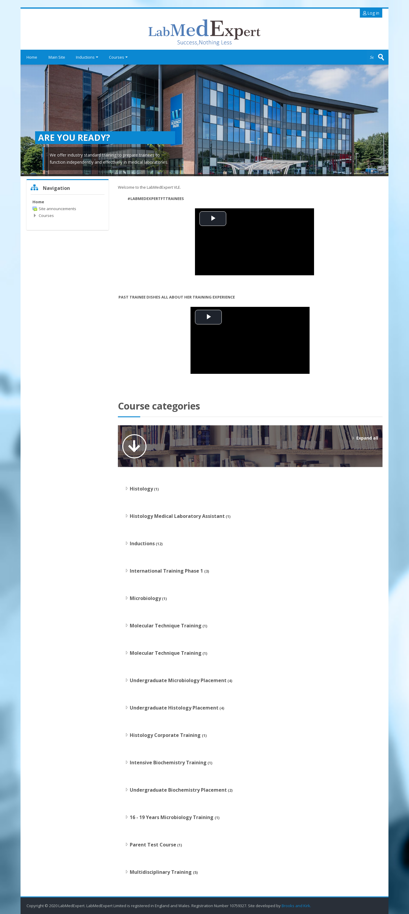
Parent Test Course (153, 844)
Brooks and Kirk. (297, 906)
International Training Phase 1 (167, 571)
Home (31, 57)
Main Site (57, 57)
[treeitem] (67, 202)
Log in (371, 13)
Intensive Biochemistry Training (168, 762)
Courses (118, 57)
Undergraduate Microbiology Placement (178, 680)
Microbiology (145, 598)
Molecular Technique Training (166, 625)
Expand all (367, 438)
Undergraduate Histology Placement (174, 707)
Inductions (87, 57)
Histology (141, 488)
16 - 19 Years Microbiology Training (172, 817)
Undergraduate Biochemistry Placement (178, 790)
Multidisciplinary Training (161, 872)
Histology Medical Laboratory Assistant (177, 516)
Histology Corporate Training (166, 735)
